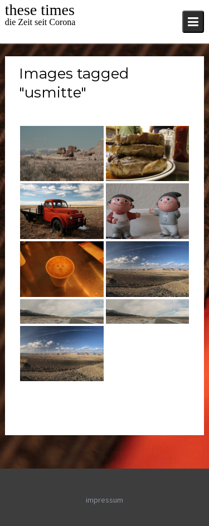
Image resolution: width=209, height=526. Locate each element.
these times (40, 9)
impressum (104, 500)
